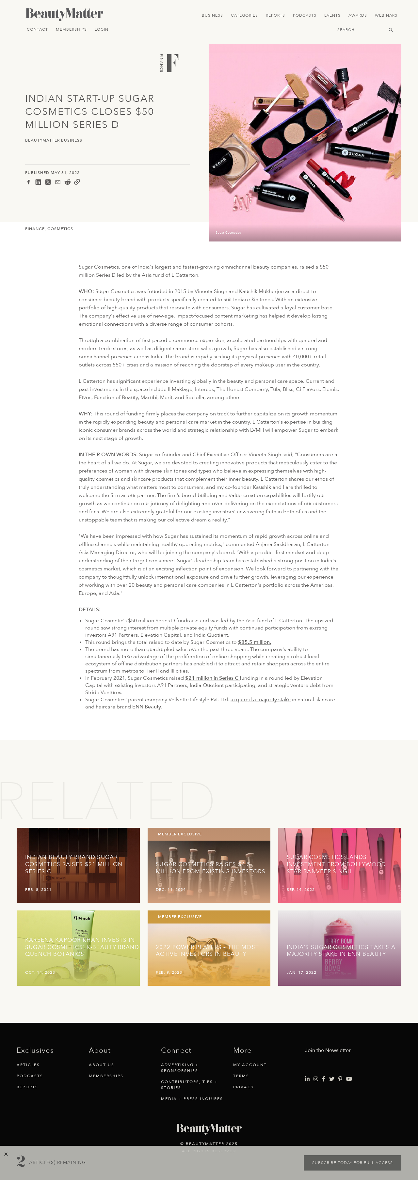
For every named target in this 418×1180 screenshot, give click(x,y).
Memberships (71, 29)
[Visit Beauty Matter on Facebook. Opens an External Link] (323, 1079)
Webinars (386, 15)
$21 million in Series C (212, 678)
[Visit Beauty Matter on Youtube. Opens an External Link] (349, 1079)
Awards (357, 15)
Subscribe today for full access (352, 1162)
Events (332, 15)
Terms (241, 1076)
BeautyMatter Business (53, 140)
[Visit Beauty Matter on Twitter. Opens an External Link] (331, 1079)
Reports (275, 15)
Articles (28, 1064)
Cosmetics (60, 228)
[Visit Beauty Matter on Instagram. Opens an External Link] (316, 1079)
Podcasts (304, 15)
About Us (101, 1064)
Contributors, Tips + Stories (189, 1084)
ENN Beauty (146, 706)
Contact (37, 29)
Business (212, 15)
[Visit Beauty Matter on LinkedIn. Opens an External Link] (307, 1079)
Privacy (243, 1087)
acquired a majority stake (261, 699)
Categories (244, 15)
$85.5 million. (254, 642)
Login (101, 29)
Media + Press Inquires (192, 1098)
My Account (250, 1064)
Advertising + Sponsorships (180, 1067)
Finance (35, 228)
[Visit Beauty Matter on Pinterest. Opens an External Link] (340, 1079)
